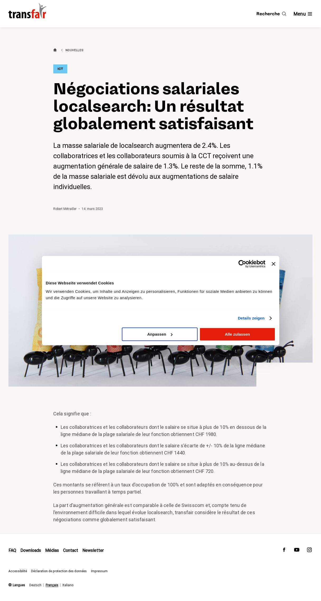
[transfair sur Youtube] (297, 551)
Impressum (99, 571)
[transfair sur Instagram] (309, 551)
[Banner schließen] (273, 264)
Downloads (30, 550)
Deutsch (35, 585)
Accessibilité (17, 571)
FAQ (12, 550)
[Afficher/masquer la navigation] (303, 14)
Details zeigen (251, 318)
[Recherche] (271, 13)
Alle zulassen (237, 334)
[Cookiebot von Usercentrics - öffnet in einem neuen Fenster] (242, 264)
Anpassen (160, 334)
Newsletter (93, 550)
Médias (52, 550)
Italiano (68, 585)
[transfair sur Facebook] (284, 551)
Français (52, 585)
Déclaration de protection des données (59, 571)
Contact (70, 550)
